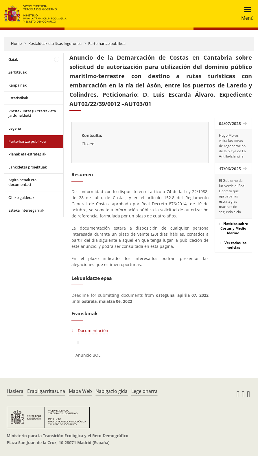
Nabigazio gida (111, 391)
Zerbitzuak (17, 72)
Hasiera (15, 391)
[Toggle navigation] (245, 14)
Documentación (93, 330)
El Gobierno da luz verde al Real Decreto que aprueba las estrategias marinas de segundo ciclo (232, 196)
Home (16, 43)
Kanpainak (17, 85)
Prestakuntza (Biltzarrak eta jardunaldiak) (32, 113)
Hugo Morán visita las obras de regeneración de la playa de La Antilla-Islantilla (232, 146)
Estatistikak (18, 97)
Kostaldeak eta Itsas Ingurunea (55, 43)
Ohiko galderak (21, 197)
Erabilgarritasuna (46, 391)
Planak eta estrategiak (27, 154)
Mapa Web (80, 391)
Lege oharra (144, 391)
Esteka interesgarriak (26, 210)
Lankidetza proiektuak (27, 167)
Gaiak (13, 59)
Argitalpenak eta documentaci (22, 182)
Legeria (14, 128)
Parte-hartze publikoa (107, 43)
